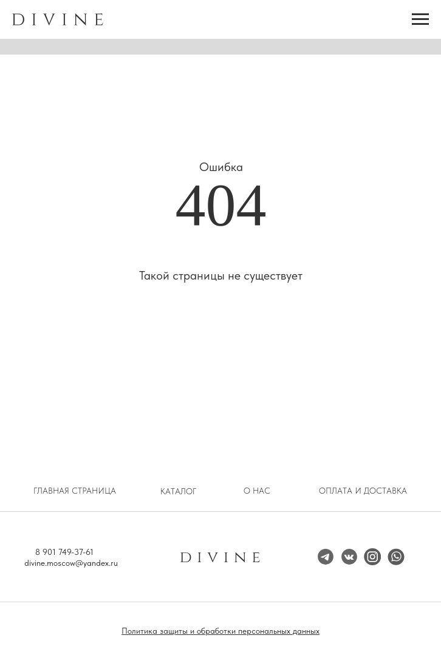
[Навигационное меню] (420, 19)
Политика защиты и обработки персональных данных (220, 631)
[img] (372, 556)
